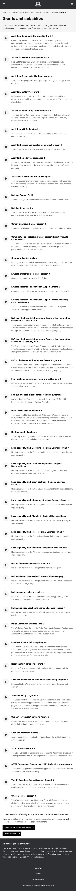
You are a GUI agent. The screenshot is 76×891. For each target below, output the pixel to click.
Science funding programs (23, 695)
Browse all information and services (21, 12)
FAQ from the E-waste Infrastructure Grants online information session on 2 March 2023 (40, 319)
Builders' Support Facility (22, 195)
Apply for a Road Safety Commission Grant (31, 110)
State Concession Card (22, 748)
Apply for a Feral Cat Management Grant (30, 57)
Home (4, 12)
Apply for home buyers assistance (27, 158)
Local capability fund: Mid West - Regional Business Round (38, 516)
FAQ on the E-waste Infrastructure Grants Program (35, 360)
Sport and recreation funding (24, 733)
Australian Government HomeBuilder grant (31, 176)
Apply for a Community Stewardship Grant (31, 36)
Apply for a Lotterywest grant (25, 92)
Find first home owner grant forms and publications (35, 379)
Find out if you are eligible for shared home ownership (36, 395)
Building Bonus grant (21, 208)
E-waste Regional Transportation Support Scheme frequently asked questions (39, 301)
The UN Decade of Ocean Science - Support (31, 780)
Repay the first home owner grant (27, 664)
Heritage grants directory (23, 432)
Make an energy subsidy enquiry (26, 592)
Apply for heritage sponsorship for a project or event (35, 145)
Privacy (38, 874)
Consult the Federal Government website (17, 827)
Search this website (72, 4)
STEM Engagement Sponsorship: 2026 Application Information (40, 764)
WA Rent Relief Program (22, 796)
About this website (38, 879)
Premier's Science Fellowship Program (29, 642)
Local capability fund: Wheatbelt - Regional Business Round (39, 547)
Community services (42, 12)
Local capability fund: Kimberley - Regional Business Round (39, 500)
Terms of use (38, 868)
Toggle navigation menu (4, 4)
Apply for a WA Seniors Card (24, 129)
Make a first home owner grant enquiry (29, 563)
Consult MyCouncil (10, 834)
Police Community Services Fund (26, 624)
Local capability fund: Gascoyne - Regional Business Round (39, 448)
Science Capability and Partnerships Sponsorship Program (38, 679)
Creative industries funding (24, 258)
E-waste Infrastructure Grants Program (29, 274)
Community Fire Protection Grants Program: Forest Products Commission (39, 238)
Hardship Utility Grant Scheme (25, 410)
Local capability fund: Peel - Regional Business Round (36, 532)
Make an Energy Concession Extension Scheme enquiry (37, 576)
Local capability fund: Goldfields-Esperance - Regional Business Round (36, 465)
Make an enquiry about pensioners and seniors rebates (37, 608)
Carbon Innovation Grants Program (27, 224)
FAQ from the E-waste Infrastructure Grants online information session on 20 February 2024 (40, 340)
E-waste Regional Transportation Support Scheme (34, 287)
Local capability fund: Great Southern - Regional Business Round (38, 483)
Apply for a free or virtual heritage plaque (30, 76)
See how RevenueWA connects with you (30, 717)
